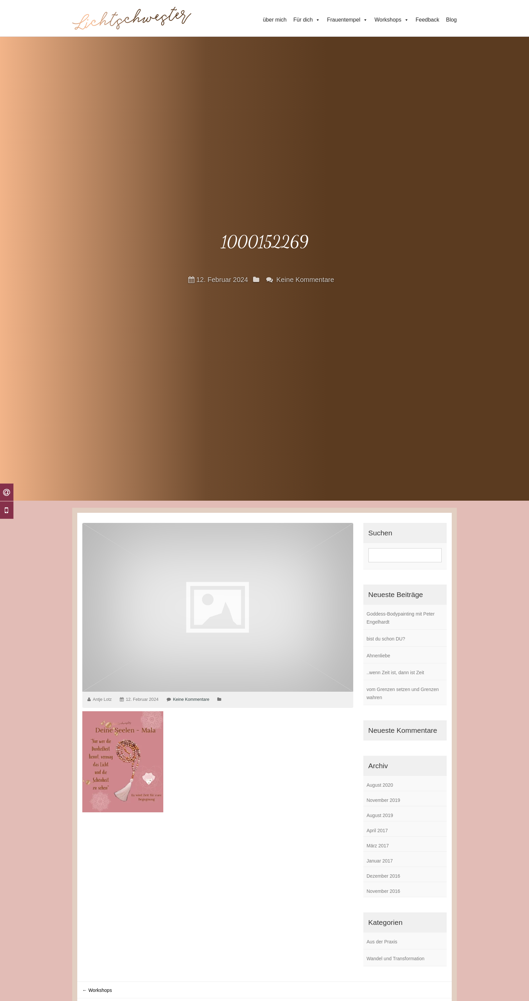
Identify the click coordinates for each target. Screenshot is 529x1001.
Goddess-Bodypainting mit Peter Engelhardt (401, 618)
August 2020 (380, 785)
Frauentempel (347, 20)
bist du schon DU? (386, 639)
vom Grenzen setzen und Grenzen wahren (403, 693)
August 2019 (380, 815)
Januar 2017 (380, 861)
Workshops (391, 20)
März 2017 (378, 845)
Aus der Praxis (382, 941)
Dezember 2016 (383, 876)
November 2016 (383, 891)
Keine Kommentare (305, 279)
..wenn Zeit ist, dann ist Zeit (395, 672)
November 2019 (383, 800)
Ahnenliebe (378, 655)
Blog (451, 20)
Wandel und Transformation (395, 958)
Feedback (427, 20)
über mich (274, 20)
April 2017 (377, 830)
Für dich (306, 20)
